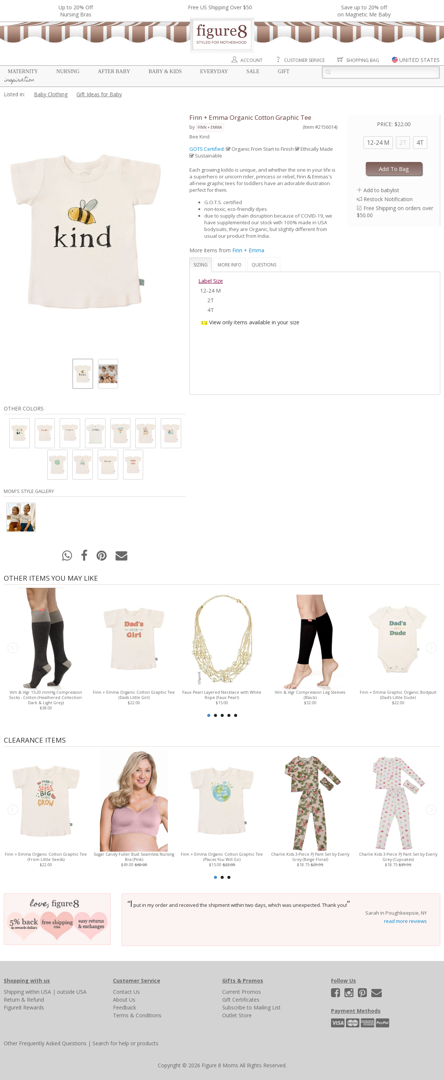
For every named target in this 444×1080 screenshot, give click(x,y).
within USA (38, 991)
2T (403, 142)
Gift (283, 71)
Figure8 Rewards (24, 1007)
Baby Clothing (50, 94)
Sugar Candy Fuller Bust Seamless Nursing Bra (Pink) (134, 857)
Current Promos (241, 991)
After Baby (114, 71)
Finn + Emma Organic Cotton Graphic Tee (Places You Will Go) (222, 857)
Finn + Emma (210, 127)
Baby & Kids (165, 71)
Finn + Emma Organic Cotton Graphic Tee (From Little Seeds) (46, 857)
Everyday (214, 71)
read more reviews (405, 921)
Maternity (23, 71)
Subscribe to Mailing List (251, 1007)
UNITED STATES (419, 59)
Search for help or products (125, 1043)
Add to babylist (381, 190)
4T (420, 142)
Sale (252, 71)
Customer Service (304, 60)
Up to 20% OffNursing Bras (76, 11)
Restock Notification (388, 199)
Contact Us (126, 991)
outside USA (71, 991)
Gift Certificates (240, 999)
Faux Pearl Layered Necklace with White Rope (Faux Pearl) (221, 695)
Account (251, 60)
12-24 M (378, 142)
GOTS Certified (206, 149)
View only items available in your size (254, 322)
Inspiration (19, 80)
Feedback (124, 1007)
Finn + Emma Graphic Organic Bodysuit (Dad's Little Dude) (398, 695)
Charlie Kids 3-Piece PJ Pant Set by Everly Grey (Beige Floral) (310, 857)
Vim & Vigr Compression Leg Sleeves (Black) (310, 695)
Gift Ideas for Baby (99, 94)
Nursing (67, 71)
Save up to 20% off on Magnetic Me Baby (364, 11)
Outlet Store (237, 1015)
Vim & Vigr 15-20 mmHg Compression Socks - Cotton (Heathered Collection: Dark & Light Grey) (46, 697)
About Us (124, 999)
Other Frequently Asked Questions (45, 1043)
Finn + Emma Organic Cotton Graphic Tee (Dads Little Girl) (134, 695)
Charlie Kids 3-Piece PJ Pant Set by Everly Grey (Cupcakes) (398, 857)
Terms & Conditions (137, 1015)
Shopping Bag (362, 60)
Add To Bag (394, 168)
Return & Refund (24, 999)
